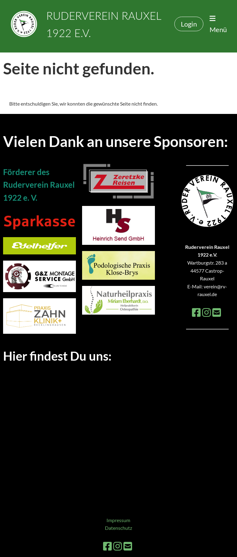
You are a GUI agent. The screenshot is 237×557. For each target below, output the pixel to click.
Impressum (118, 520)
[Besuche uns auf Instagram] (206, 312)
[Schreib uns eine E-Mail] (216, 312)
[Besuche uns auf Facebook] (196, 312)
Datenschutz (118, 528)
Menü (218, 24)
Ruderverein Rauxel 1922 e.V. (103, 24)
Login (189, 24)
